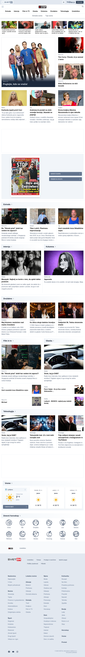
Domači (32, 226)
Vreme (8, 483)
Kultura (60, 320)
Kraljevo (60, 107)
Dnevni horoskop (11, 516)
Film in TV (5, 81)
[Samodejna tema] (63, 2)
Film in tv (7, 341)
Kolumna (50, 247)
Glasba (3, 277)
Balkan (3, 107)
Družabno (7, 299)
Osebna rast (47, 277)
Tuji (31, 107)
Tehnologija (8, 411)
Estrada (6, 204)
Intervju (6, 247)
